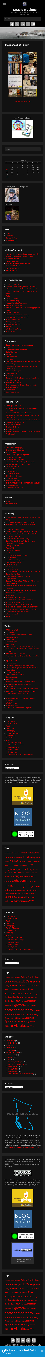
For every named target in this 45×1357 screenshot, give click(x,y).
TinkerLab (9, 326)
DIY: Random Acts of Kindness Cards (19, 635)
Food (8, 726)
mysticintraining (11, 564)
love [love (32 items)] (28, 881)
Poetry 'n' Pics (13, 749)
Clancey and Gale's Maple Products (18, 413)
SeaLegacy (10, 375)
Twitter (17, 24)
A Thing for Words (12, 630)
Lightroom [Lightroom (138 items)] (19, 880)
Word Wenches (11, 703)
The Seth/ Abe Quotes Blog (15, 602)
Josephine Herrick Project (15, 459)
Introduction (10, 728)
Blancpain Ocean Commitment (16, 350)
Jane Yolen (10, 644)
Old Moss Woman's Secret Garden (18, 464)
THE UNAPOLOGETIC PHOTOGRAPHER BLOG (23, 483)
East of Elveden (11, 357)
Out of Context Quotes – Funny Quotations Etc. (22, 668)
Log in (8, 233)
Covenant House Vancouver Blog (17, 539)
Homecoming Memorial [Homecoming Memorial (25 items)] (29, 873)
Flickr (23, 24)
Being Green (12, 724)
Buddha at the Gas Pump (15, 529)
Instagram (33, 24)
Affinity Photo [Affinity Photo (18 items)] (19, 857)
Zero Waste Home (12, 392)
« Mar (7, 177)
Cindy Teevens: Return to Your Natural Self (21, 534)
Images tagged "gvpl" (17, 45)
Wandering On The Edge (14, 488)
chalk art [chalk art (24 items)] (7, 865)
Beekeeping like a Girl (13, 406)
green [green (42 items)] (14, 869)
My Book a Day (11, 661)
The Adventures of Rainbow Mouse (20, 754)
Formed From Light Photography (17, 455)
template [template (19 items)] (32, 897)
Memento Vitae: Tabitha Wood (16, 653)
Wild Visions (10, 331)
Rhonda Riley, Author (13, 672)
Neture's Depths (11, 364)
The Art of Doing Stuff (13, 319)
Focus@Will (10, 548)
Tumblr (28, 24)
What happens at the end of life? (17, 612)
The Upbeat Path (12, 429)
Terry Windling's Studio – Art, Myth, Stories (21, 682)
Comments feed (11, 238)
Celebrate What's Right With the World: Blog (21, 532)
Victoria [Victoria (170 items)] (19, 901)
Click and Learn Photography (16, 450)
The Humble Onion (12, 427)
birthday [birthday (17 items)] (7, 861)
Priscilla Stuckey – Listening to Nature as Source (23, 571)
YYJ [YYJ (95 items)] (31, 901)
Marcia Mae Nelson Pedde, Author (18, 263)
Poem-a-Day (10, 670)
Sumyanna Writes (12, 478)
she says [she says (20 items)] (22, 893)
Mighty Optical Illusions (14, 305)
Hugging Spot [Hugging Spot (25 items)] (9, 876)
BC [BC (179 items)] (25, 857)
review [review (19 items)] (12, 893)
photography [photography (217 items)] (23, 886)
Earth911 (9, 354)
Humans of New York (13, 457)
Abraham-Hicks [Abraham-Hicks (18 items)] (15, 853)
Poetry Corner (13, 752)
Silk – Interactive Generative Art (17, 317)
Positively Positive (12, 569)
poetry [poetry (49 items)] (30, 890)
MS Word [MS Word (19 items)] (33, 881)
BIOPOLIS (9, 347)
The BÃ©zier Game (13, 481)
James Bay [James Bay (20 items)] (8, 881)
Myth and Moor (11, 663)
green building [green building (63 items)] (24, 869)
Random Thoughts (12, 733)
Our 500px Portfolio (13, 466)
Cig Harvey (10, 632)
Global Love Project (13, 550)
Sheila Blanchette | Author (15, 675)
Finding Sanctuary (12, 546)
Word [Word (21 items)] (27, 902)
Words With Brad (12, 705)
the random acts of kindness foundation (19, 600)
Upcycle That (10, 390)
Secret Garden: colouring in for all (17, 315)
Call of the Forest (12, 352)
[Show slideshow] (22, 101)
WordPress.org (11, 240)
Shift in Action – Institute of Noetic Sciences (21, 590)
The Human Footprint (13, 383)
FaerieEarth (10, 639)
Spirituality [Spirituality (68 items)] (10, 896)
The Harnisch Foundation (15, 593)
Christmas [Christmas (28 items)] (15, 865)
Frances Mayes (11, 642)
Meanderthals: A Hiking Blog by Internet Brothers (23, 420)
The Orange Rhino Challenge (16, 597)
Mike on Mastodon (12, 268)
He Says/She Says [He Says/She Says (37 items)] (13, 873)
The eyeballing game (13, 322)
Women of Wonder (12, 614)
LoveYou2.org (11, 557)
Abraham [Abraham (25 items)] (8, 853)
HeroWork (9, 359)
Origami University (12, 312)
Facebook (12, 24)
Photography (10, 731)
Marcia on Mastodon (13, 266)
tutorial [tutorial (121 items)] (9, 901)
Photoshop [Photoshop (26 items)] (22, 890)
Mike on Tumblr (11, 270)
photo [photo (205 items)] (9, 886)
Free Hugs (12, 735)
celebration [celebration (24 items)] (35, 861)
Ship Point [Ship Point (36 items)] (29, 893)
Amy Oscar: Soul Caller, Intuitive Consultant (21, 522)
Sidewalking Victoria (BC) (15, 422)
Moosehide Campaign (13, 562)
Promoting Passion (12, 473)
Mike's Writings (13, 747)
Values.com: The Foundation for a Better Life (21, 609)
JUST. (8, 553)
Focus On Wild (11, 452)
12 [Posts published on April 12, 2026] (7, 170)
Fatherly (9, 296)
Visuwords (9, 696)
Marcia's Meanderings (16, 745)
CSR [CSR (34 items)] (21, 865)
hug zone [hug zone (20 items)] (24, 876)
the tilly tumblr (11, 686)
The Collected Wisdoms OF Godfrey (18, 684)
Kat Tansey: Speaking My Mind (16, 555)
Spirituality (9, 738)
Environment (10, 721)
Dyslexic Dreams (12, 637)
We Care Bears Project (14, 329)
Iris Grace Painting (12, 301)
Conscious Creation (13, 536)
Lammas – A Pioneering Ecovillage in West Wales (23, 361)
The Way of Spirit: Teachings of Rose (19, 604)
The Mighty (10, 595)
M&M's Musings (25, 9)
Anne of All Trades (12, 284)
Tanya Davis (10, 679)
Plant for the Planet (12, 373)
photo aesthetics (12, 471)
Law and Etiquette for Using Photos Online (21, 462)
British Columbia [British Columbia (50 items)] (17, 861)
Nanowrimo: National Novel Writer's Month (20, 665)
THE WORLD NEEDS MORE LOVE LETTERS (22, 607)
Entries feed (10, 236)
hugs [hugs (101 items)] (18, 876)
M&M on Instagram (12, 259)
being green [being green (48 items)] (34, 857)
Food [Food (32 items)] (25, 865)
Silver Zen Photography (14, 476)
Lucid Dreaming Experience (15, 560)
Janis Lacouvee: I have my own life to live (20, 646)
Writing (8, 740)
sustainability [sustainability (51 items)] (22, 897)
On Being (9, 567)
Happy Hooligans (12, 298)
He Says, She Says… (15, 742)
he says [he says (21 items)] (35, 869)
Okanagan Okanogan (13, 371)
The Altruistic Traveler (13, 424)
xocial (8, 616)
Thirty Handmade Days (14, 324)
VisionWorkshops (12, 485)
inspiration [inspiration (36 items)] (31, 876)
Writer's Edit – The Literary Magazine (19, 708)
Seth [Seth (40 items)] (17, 893)
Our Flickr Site (11, 469)
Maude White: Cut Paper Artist (16, 303)
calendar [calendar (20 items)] (28, 861)
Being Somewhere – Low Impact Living (19, 345)
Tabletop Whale (11, 504)
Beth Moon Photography (14, 448)
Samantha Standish (13, 574)
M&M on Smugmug (12, 261)
